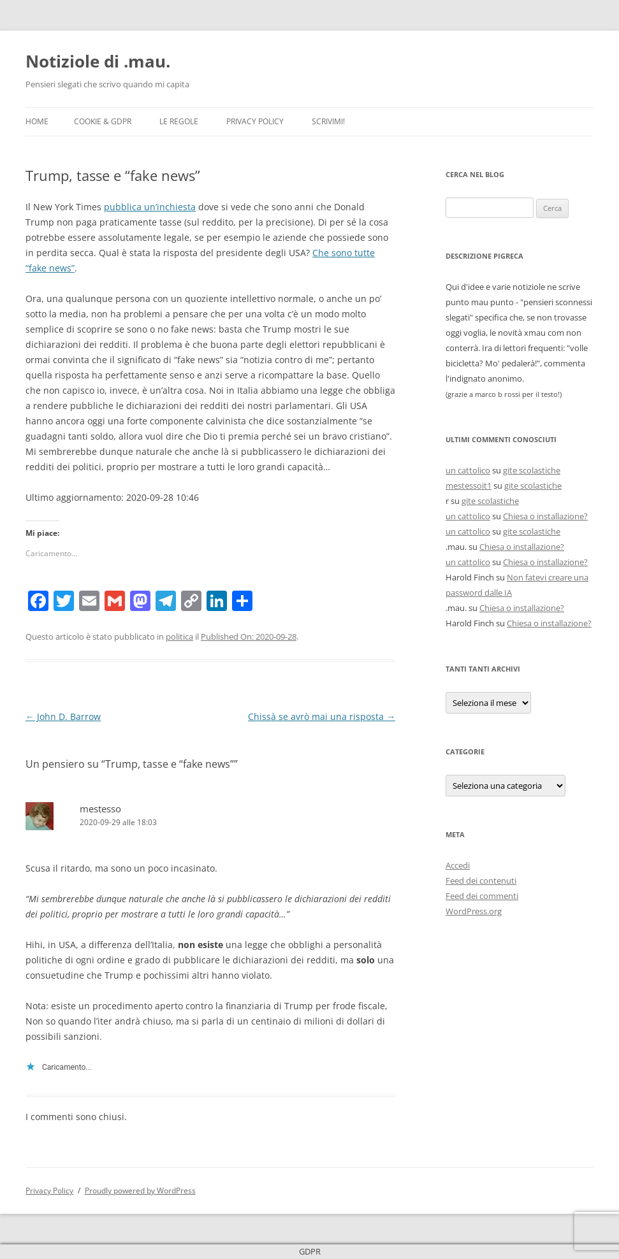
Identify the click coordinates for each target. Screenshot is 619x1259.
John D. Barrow (63, 716)
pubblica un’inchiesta (150, 207)
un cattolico (468, 470)
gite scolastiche (531, 470)
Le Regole (178, 121)
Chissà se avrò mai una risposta (321, 716)
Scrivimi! (328, 121)
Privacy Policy (255, 121)
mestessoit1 (469, 485)
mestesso (100, 808)
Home (36, 121)
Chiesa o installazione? (545, 516)
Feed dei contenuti (481, 880)
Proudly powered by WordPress (140, 1190)
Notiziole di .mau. (97, 61)
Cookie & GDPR (102, 121)
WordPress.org (474, 911)
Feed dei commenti (482, 896)
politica (179, 636)
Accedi (458, 865)
